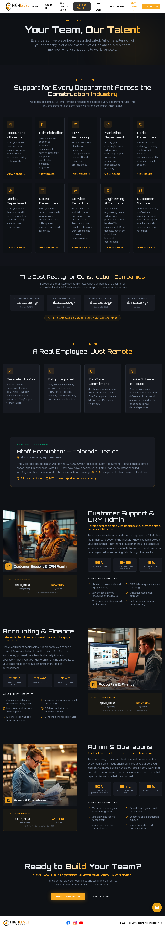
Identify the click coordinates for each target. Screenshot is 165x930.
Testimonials (117, 6)
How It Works (99, 6)
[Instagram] (75, 923)
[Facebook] (68, 923)
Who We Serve (63, 6)
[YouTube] (81, 923)
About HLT (48, 6)
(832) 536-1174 (133, 6)
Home (35, 6)
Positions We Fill (82, 6)
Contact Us (151, 6)
